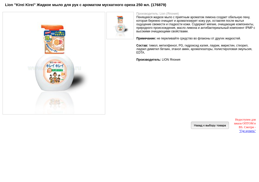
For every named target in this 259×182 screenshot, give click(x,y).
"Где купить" (247, 131)
